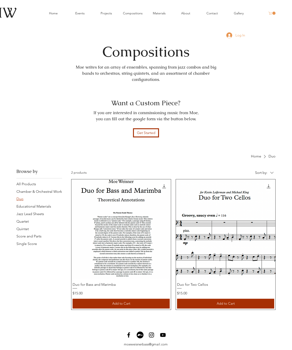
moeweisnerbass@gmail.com (146, 344)
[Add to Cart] (121, 304)
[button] (272, 13)
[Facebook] (128, 335)
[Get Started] (146, 132)
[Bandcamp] (140, 335)
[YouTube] (162, 335)
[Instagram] (151, 335)
